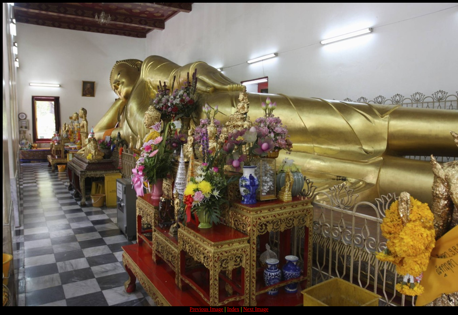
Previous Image (206, 309)
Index (233, 309)
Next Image (255, 309)
